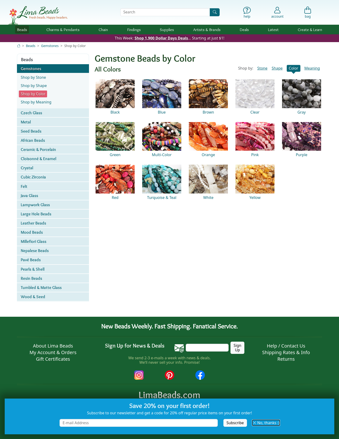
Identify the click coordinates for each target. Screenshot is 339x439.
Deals (244, 29)
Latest (273, 29)
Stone (262, 68)
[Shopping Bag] (308, 13)
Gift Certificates (53, 359)
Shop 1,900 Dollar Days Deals (161, 38)
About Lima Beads (53, 346)
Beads (22, 29)
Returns (286, 359)
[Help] (247, 13)
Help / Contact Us (286, 346)
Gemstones (50, 46)
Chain (103, 29)
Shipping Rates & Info (286, 352)
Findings (134, 29)
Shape (277, 68)
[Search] (215, 12)
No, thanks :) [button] (266, 422)
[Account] (277, 12)
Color (293, 68)
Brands (207, 29)
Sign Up (237, 347)
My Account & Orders (53, 352)
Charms (63, 29)
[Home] (18, 46)
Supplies (167, 29)
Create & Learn (310, 29)
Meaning (312, 68)
